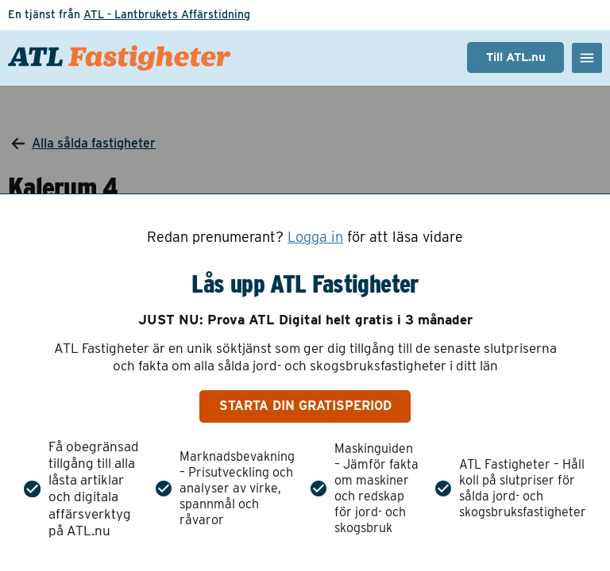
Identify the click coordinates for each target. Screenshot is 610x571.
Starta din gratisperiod (305, 405)
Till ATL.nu (516, 57)
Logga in (315, 237)
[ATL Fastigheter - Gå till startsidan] (119, 58)
